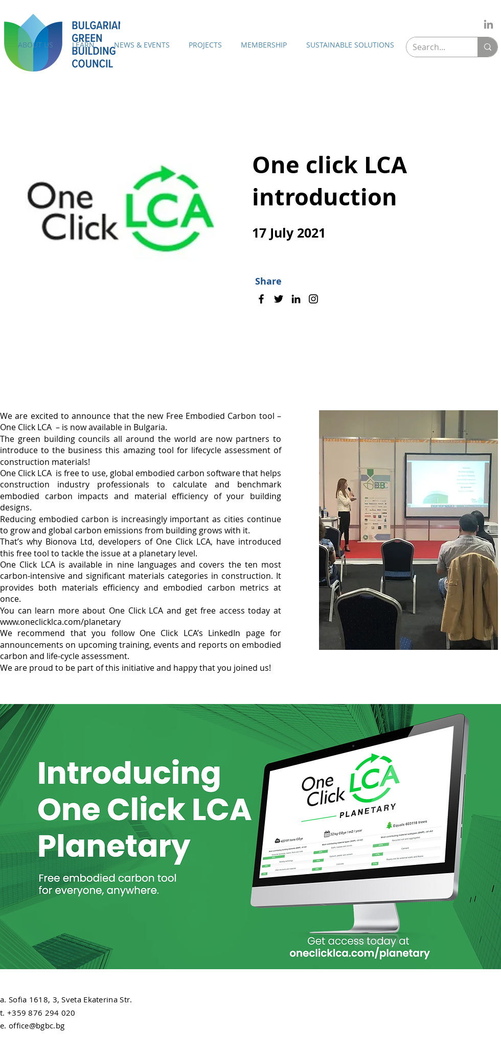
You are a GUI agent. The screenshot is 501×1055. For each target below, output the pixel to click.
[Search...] (434, 47)
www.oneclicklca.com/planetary (60, 621)
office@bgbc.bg (36, 1025)
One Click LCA (27, 473)
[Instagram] (313, 299)
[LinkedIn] (488, 24)
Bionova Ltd (69, 541)
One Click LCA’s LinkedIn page (202, 633)
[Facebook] (261, 299)
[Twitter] (278, 299)
